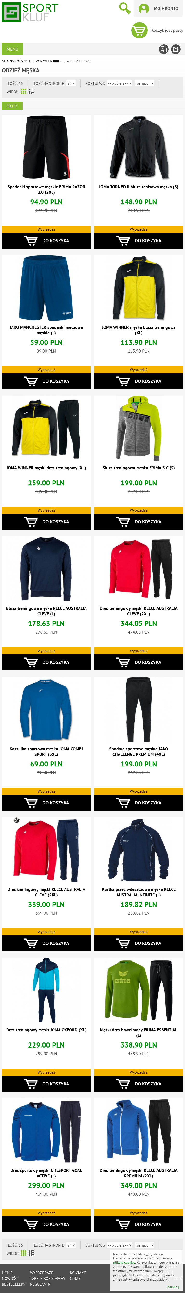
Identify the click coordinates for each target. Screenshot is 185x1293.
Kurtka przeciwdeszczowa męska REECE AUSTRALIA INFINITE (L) (139, 892)
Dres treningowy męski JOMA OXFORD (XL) (46, 1030)
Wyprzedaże (41, 1272)
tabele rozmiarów (47, 1278)
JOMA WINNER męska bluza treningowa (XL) (139, 330)
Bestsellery (13, 1284)
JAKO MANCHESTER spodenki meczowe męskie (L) (46, 330)
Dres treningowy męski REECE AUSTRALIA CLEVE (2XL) (139, 611)
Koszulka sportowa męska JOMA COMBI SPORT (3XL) (46, 751)
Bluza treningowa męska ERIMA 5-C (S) (138, 468)
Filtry (12, 106)
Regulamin (40, 1284)
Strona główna (14, 61)
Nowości (10, 1278)
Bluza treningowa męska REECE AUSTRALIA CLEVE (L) (46, 611)
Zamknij (173, 1287)
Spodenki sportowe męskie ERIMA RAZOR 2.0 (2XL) (46, 189)
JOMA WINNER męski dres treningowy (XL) (46, 468)
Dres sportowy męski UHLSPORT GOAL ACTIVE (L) (46, 1173)
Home (7, 1272)
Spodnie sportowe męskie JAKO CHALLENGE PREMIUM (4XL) (138, 751)
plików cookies (124, 1262)
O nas (75, 1278)
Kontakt (78, 1272)
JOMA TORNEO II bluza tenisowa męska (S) (138, 187)
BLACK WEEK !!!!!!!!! (47, 61)
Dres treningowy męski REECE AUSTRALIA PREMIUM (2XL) (139, 1173)
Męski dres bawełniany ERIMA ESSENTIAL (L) (138, 1032)
